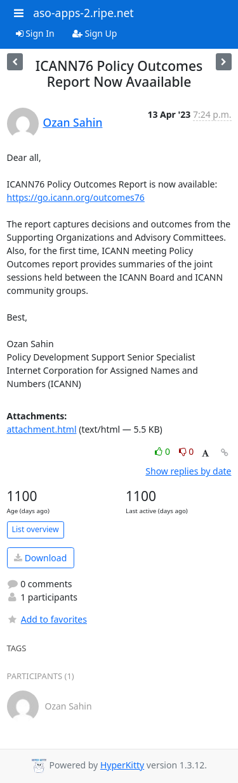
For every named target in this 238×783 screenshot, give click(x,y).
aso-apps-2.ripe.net (83, 12)
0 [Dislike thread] (186, 451)
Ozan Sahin (73, 122)
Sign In (35, 33)
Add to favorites (47, 619)
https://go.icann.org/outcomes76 (76, 197)
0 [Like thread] (163, 451)
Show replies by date (188, 471)
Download (40, 558)
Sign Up (94, 33)
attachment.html (42, 429)
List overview (35, 529)
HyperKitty (122, 765)
